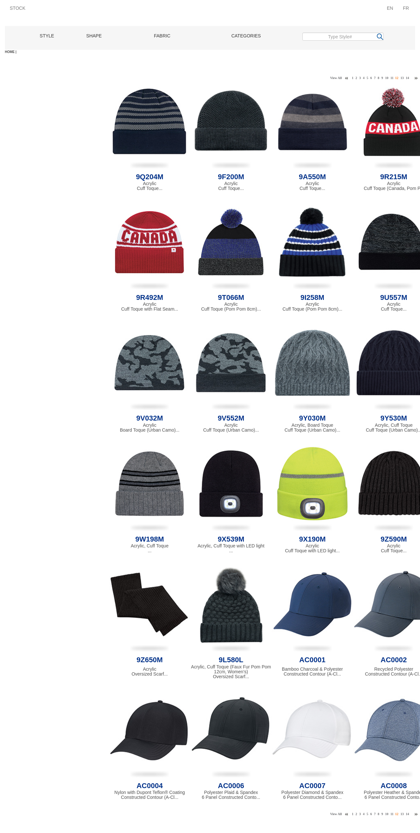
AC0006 (231, 786)
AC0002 (394, 660)
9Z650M (150, 660)
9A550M (312, 177)
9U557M (393, 297)
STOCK (17, 8)
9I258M (312, 297)
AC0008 (394, 786)
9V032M (149, 418)
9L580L (231, 660)
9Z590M (394, 539)
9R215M (393, 177)
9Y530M (393, 418)
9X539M (231, 539)
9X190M (312, 539)
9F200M (231, 177)
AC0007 (312, 786)
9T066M (231, 297)
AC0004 (150, 786)
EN (390, 8)
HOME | (11, 52)
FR (406, 8)
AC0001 (312, 660)
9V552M (231, 418)
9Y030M (312, 418)
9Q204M (149, 177)
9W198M (149, 539)
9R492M (149, 297)
